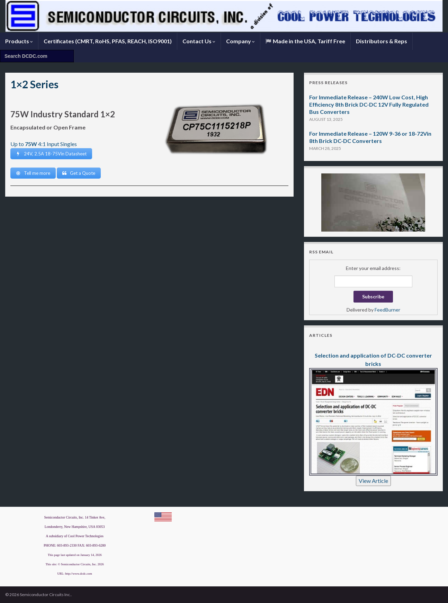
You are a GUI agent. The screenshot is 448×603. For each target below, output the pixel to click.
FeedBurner (387, 310)
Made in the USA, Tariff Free (305, 41)
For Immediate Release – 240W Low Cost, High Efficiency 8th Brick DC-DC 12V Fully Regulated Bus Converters (369, 104)
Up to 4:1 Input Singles (43, 144)
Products (19, 41)
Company (240, 41)
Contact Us (198, 41)
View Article (373, 480)
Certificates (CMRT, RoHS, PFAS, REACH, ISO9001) (108, 41)
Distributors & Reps (381, 41)
